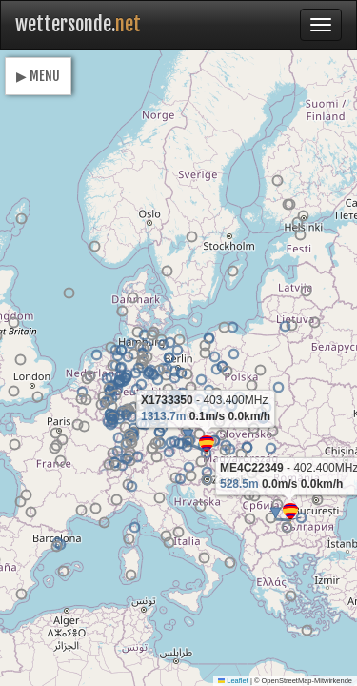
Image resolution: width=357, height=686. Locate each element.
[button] (290, 513)
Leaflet (233, 680)
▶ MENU (38, 76)
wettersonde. (78, 24)
